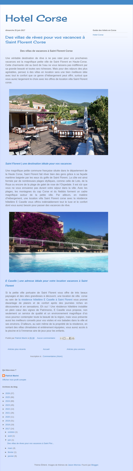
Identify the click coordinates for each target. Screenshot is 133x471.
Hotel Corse (36, 18)
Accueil (46, 349)
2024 (8, 401)
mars (10, 448)
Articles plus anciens (76, 349)
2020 (8, 417)
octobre (11, 432)
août (10, 436)
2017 (8, 428)
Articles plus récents (17, 349)
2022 (8, 409)
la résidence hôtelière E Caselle (37, 299)
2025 (8, 397)
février (11, 452)
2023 (8, 405)
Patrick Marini (12, 376)
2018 (8, 424)
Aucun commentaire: (46, 338)
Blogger (94, 465)
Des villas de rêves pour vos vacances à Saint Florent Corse (45, 39)
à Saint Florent (64, 299)
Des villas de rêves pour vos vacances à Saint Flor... (30, 443)
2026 (8, 393)
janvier (11, 456)
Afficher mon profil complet (14, 380)
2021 (8, 413)
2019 (8, 421)
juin (10, 440)
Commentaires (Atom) (52, 356)
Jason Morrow (74, 465)
